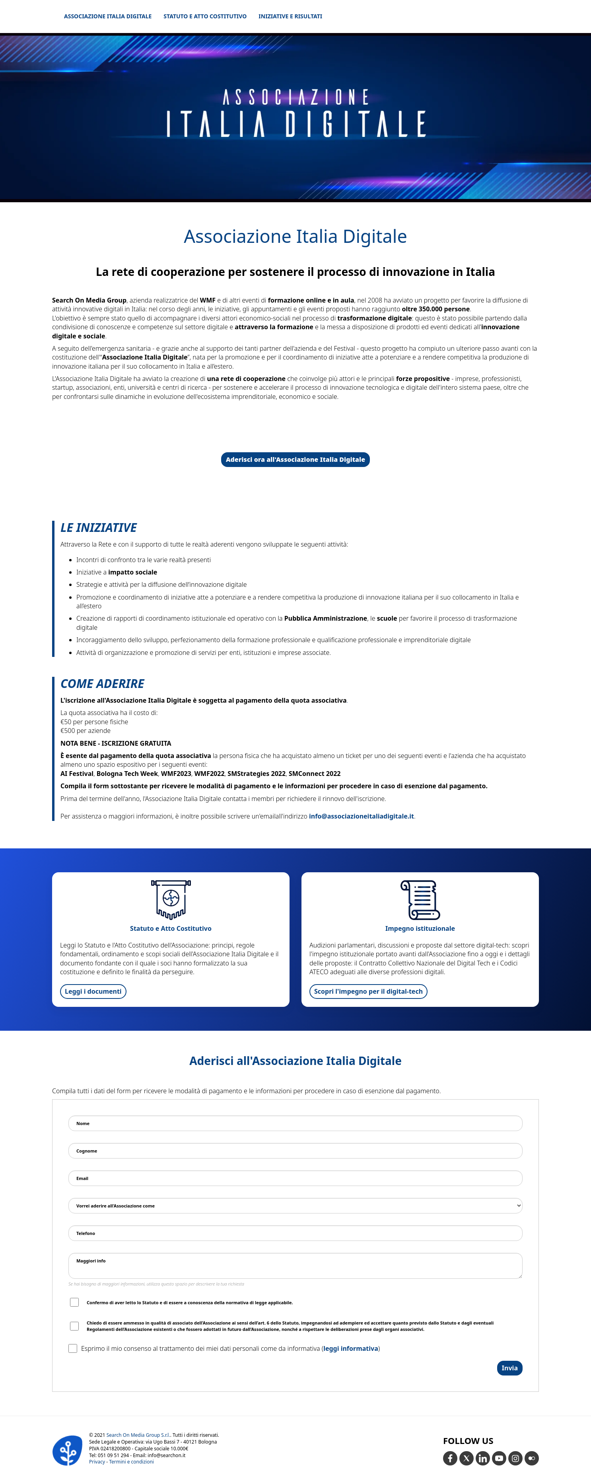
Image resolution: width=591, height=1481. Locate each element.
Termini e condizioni (131, 1461)
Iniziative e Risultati (290, 16)
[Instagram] (515, 1458)
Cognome (86, 1151)
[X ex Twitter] (466, 1458)
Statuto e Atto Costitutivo (205, 16)
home (512, 16)
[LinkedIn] (483, 1458)
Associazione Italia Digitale (108, 16)
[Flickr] (532, 1458)
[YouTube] (499, 1458)
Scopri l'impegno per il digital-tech (368, 991)
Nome (82, 1123)
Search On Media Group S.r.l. (138, 1435)
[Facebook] (450, 1458)
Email (82, 1178)
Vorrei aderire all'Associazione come (115, 1206)
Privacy (97, 1461)
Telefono (85, 1233)
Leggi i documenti (93, 991)
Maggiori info (91, 1261)
